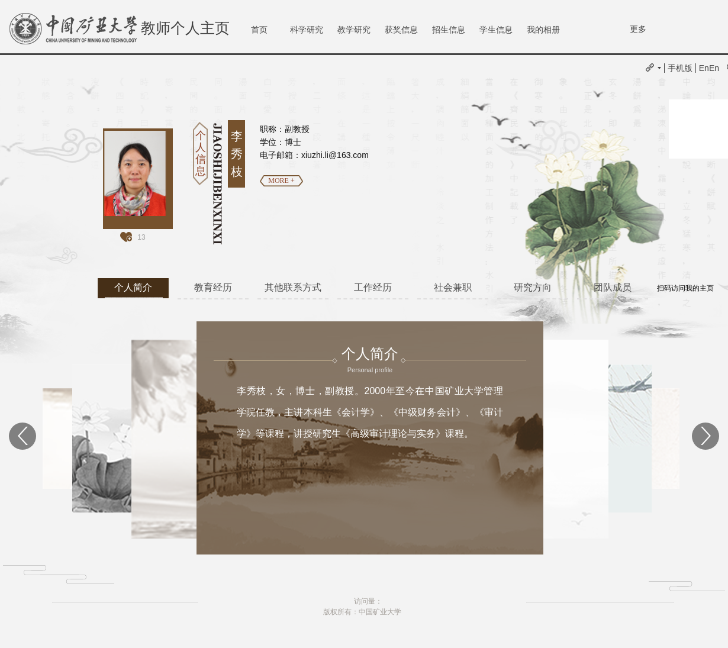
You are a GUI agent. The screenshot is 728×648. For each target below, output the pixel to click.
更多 (638, 29)
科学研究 (306, 29)
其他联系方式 (293, 287)
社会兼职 (453, 287)
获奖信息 (401, 29)
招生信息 (448, 29)
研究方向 (533, 287)
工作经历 (373, 287)
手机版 (680, 68)
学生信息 (496, 29)
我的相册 (543, 29)
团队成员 (613, 287)
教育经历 (213, 287)
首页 (259, 29)
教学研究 (354, 29)
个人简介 (133, 287)
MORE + (281, 180)
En (704, 68)
